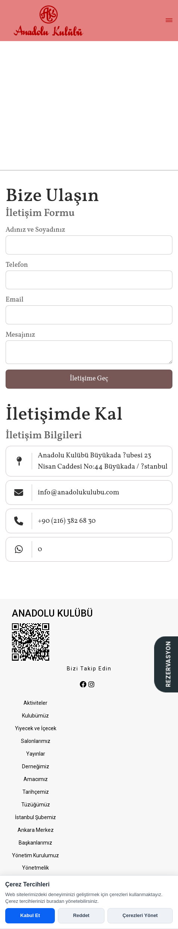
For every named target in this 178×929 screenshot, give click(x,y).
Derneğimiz (35, 766)
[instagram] (91, 684)
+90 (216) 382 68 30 (67, 521)
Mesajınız (20, 335)
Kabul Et (30, 915)
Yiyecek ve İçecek (35, 728)
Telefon (17, 265)
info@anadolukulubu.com (78, 492)
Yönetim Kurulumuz (35, 855)
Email (15, 300)
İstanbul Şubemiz (35, 817)
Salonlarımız (35, 741)
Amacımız (36, 779)
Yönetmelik (35, 868)
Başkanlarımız (35, 843)
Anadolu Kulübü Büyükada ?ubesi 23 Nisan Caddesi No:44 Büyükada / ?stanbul (103, 461)
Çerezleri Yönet (139, 915)
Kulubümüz (35, 716)
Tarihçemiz (35, 792)
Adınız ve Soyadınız (35, 230)
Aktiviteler (35, 703)
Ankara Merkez (36, 830)
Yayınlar (35, 754)
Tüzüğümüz (35, 805)
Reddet (81, 915)
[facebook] (83, 684)
